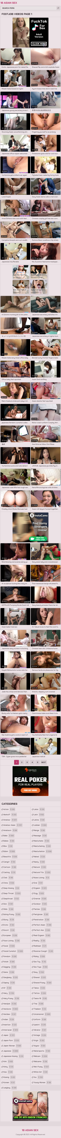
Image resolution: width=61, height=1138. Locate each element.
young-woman (42, 1082)
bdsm (9, 851)
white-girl (41, 1072)
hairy (9, 993)
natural (40, 867)
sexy (39, 972)
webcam (41, 1056)
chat (8, 877)
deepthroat (11, 898)
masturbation (43, 851)
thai (39, 1003)
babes (9, 841)
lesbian (40, 825)
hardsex (9, 1014)
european (10, 935)
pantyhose (41, 914)
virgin (39, 1040)
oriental (40, 898)
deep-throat (12, 893)
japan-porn (11, 1040)
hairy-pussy (11, 998)
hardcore (10, 1009)
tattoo (40, 993)
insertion (10, 1025)
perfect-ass (42, 930)
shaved (40, 977)
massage (40, 835)
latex (39, 809)
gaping (9, 982)
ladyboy (10, 1088)
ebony (8, 919)
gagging (10, 967)
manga (39, 830)
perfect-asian (43, 925)
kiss (8, 1072)
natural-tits (42, 872)
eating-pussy (12, 914)
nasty (39, 862)
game (9, 972)
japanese (11, 1051)
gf (7, 988)
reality (40, 940)
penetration (42, 919)
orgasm (40, 888)
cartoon (10, 867)
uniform (40, 1019)
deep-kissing (11, 888)
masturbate (42, 841)
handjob (10, 1003)
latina (39, 820)
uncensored (42, 1014)
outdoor (40, 904)
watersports (42, 1051)
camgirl (9, 862)
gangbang (10, 977)
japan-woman (12, 1046)
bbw (8, 846)
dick (8, 904)
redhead (40, 946)
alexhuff (10, 814)
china (9, 883)
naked (39, 856)
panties (40, 909)
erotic (9, 925)
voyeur (40, 1046)
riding (39, 956)
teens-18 (40, 998)
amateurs (10, 830)
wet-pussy (41, 1067)
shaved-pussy (43, 982)
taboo (39, 988)
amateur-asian (12, 825)
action (9, 809)
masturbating (42, 846)
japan (9, 1035)
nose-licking (42, 877)
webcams (41, 1061)
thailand (40, 1009)
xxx (38, 1077)
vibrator (40, 1030)
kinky (8, 1067)
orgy (39, 893)
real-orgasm (42, 935)
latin (39, 814)
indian (8, 1019)
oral (38, 883)
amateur (10, 820)
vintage (40, 1035)
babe (8, 835)
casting (9, 872)
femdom (10, 956)
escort (9, 930)
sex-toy (40, 961)
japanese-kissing (13, 1056)
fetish (9, 961)
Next (43, 762)
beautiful (10, 856)
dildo (8, 909)
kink (8, 1061)
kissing (9, 1077)
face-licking (11, 940)
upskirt (40, 1025)
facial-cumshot (13, 951)
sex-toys (41, 967)
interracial (10, 1030)
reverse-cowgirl (43, 951)
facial (9, 946)
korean (9, 1082)
